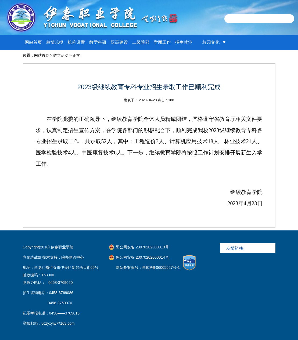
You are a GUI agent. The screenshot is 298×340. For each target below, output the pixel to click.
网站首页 (33, 42)
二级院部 (140, 42)
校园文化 (211, 42)
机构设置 (76, 42)
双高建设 (119, 42)
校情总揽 (54, 42)
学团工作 (162, 42)
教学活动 (60, 55)
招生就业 (183, 42)
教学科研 (97, 42)
